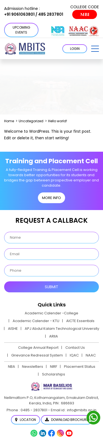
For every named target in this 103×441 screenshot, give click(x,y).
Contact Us (75, 347)
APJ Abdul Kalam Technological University (62, 328)
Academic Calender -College (51, 313)
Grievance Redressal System (37, 355)
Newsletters (32, 366)
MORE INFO (51, 197)
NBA (11, 366)
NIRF (53, 366)
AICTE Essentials (80, 320)
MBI (84, 14)
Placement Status (79, 366)
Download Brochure (66, 419)
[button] (95, 48)
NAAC (91, 355)
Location (25, 419)
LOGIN (75, 48)
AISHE (13, 328)
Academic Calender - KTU (36, 320)
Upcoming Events (21, 30)
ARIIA (53, 336)
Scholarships (53, 374)
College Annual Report (38, 347)
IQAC (74, 355)
